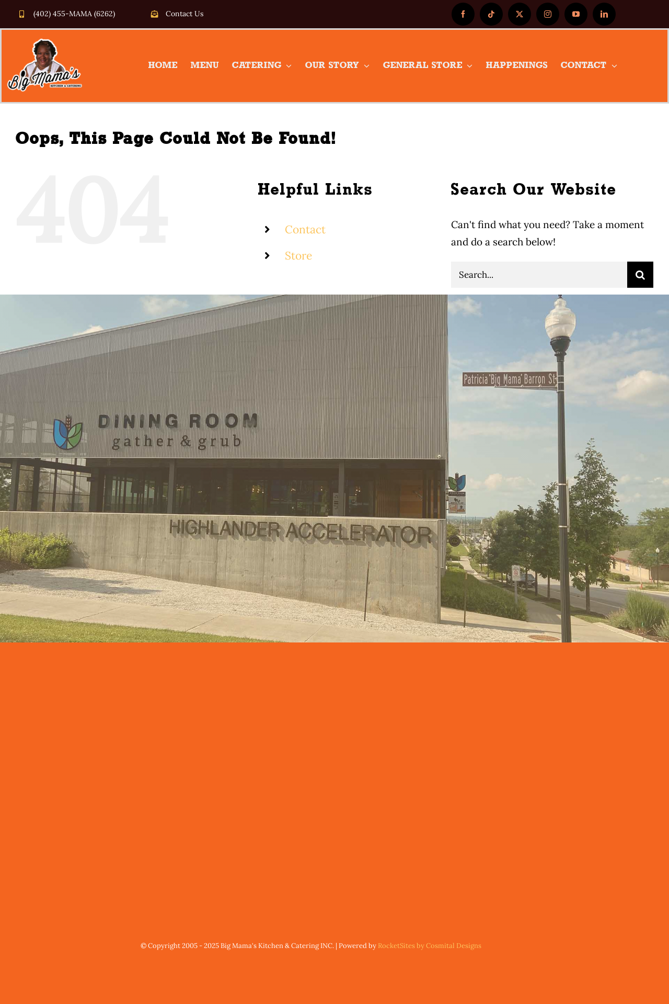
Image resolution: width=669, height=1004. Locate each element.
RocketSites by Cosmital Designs (429, 945)
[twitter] (519, 14)
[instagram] (547, 14)
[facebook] (463, 14)
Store (298, 256)
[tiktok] (491, 14)
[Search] (640, 275)
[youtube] (575, 14)
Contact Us (184, 13)
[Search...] (539, 275)
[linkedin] (604, 14)
